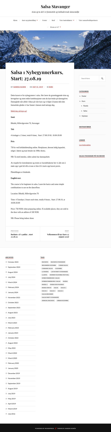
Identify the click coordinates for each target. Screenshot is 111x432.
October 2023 (13, 302)
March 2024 (12, 282)
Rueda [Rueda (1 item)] (65, 281)
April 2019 (12, 404)
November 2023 (14, 297)
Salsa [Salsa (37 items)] (56, 287)
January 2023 (13, 333)
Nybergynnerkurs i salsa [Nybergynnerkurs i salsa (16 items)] (51, 281)
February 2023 (13, 328)
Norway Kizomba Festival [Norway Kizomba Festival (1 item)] (59, 274)
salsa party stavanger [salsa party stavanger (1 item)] (50, 297)
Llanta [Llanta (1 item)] (44, 274)
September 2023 (14, 308)
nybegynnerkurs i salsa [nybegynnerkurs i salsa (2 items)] (51, 278)
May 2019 (11, 399)
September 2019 (14, 383)
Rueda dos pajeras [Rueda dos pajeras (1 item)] (57, 284)
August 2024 (13, 272)
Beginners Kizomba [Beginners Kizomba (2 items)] (49, 265)
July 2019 (11, 393)
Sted (53, 20)
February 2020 (13, 363)
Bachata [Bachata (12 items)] (45, 262)
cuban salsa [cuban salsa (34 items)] (63, 265)
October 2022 (13, 338)
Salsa (85, 111)
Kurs (51, 87)
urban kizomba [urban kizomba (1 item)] (62, 300)
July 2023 (11, 318)
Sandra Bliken (19, 87)
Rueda (85, 106)
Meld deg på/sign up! (19, 111)
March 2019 (12, 409)
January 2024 (13, 292)
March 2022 (12, 353)
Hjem (15, 20)
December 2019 (14, 373)
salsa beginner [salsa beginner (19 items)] (47, 294)
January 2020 (13, 368)
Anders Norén (70, 428)
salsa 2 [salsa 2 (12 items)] (44, 291)
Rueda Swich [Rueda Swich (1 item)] (46, 287)
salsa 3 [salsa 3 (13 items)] (52, 291)
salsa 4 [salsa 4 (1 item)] (60, 291)
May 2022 (11, 348)
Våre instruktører (66, 20)
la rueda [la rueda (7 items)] (45, 271)
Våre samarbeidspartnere (88, 20)
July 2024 (11, 277)
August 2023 (13, 313)
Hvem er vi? (54, 27)
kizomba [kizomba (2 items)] (59, 268)
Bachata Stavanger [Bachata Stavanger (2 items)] (58, 262)
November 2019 (14, 378)
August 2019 (13, 388)
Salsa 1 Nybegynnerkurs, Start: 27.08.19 (37, 75)
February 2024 (13, 287)
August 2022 (13, 343)
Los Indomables (85, 145)
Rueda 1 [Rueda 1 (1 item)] (45, 284)
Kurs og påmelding (29, 20)
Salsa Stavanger (55, 6)
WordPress (49, 428)
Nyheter (85, 116)
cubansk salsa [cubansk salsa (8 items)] (47, 268)
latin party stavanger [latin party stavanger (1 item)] (59, 271)
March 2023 (12, 323)
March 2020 (12, 358)
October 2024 (13, 262)
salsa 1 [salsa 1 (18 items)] (63, 287)
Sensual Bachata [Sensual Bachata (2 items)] (48, 300)
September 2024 (14, 267)
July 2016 (11, 414)
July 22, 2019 (37, 87)
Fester (44, 20)
